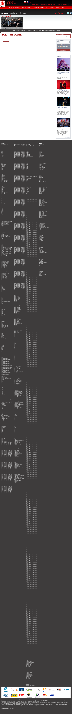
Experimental (41, 174)
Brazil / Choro (3, 193)
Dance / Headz (4, 266)
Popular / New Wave (17, 397)
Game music (3, 338)
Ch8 (2, 214)
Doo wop (3, 289)
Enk (2, 311)
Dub (2, 298)
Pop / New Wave (17, 373)
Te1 (27, 189)
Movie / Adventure (17, 297)
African (2, 155)
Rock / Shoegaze (17, 476)
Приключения (41, 269)
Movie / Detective (17, 308)
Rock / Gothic (16, 449)
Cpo (2, 237)
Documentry (41, 170)
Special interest (41, 240)
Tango (27, 188)
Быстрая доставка (60, 7)
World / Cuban (29, 663)
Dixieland (3, 288)
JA (1, 146)
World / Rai (28, 673)
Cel (2, 211)
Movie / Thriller (16, 326)
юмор (40, 276)
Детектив (40, 260)
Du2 (2, 296)
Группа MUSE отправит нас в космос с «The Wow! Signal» (62, 90)
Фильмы (23, 13)
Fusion (2, 335)
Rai (14, 428)
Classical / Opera (4, 223)
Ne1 (14, 334)
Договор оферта (43, 4)
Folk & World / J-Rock (5, 326)
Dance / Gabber (4, 265)
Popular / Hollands (17, 389)
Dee (2, 285)
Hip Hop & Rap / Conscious (6, 378)
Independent (3, 393)
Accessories (41, 146)
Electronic (3, 309)
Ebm (2, 302)
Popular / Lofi (16, 394)
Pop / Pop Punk (17, 377)
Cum (2, 240)
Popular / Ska (16, 406)
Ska (27, 158)
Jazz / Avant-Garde (4, 415)
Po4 (14, 356)
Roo (27, 147)
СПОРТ (40, 272)
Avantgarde (3, 165)
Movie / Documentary (18, 309)
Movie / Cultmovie (17, 307)
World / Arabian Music (30, 662)
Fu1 (2, 333)
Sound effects (28, 170)
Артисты (4, 13)
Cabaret (2, 207)
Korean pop (3, 426)
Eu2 (2, 315)
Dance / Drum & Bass (5, 261)
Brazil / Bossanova (4, 192)
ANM (2, 159)
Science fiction (41, 237)
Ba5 (2, 168)
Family (40, 175)
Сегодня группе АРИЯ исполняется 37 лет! (10, 28)
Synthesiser (28, 187)
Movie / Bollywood (17, 300)
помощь (68, 36)
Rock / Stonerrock (17, 481)
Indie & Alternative (4, 394)
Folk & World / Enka (5, 325)
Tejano (27, 193)
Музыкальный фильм (43, 265)
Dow (2, 291)
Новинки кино (41, 144)
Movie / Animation (17, 298)
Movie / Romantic (17, 322)
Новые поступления (19, 7)
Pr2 (14, 416)
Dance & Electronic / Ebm (6, 253)
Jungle (2, 421)
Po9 (14, 359)
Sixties (27, 157)
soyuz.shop (28, 700)
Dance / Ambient (4, 256)
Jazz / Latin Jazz (4, 419)
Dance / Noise (3, 272)
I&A (2, 388)
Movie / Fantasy (17, 314)
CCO (2, 210)
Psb (14, 421)
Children (40, 162)
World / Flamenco (29, 666)
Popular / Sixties (17, 405)
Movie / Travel (41, 214)
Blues (2, 179)
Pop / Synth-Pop (17, 383)
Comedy (40, 164)
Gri (2, 348)
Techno (27, 191)
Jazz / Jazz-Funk (4, 418)
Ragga (15, 427)
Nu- (14, 346)
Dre (2, 292)
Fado (2, 320)
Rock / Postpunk (17, 466)
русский (22, 2)
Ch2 (2, 212)
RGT (15, 433)
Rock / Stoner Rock (17, 480)
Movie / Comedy (17, 305)
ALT (39, 150)
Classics (2, 225)
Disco (2, 287)
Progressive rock (17, 419)
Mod (15, 295)
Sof (27, 167)
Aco (2, 150)
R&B (15, 425)
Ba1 (2, 167)
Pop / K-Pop (16, 370)
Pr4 (14, 418)
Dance (2, 246)
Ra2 (14, 426)
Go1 (2, 343)
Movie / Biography (17, 299)
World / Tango (28, 679)
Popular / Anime (17, 384)
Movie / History (16, 317)
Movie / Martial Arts (42, 206)
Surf (27, 179)
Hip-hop (2, 379)
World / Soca (28, 677)
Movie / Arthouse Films (43, 187)
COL (2, 231)
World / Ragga (29, 672)
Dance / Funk (3, 264)
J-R (2, 407)
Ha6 (2, 357)
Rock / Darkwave (17, 445)
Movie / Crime (16, 306)
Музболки (52, 7)
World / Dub (28, 664)
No (14, 341)
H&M (2, 351)
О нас (71, 4)
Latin (2, 429)
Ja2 (2, 409)
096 (39, 145)
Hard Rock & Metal (4, 358)
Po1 (14, 353)
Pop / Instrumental (17, 368)
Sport (40, 241)
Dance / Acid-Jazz (4, 255)
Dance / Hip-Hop (4, 267)
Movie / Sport (16, 325)
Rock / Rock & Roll (17, 473)
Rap (14, 430)
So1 (27, 163)
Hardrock (3, 376)
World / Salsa (28, 676)
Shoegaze (28, 155)
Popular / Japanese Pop (18, 392)
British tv (40, 159)
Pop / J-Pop (16, 369)
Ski (27, 159)
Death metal (3, 284)
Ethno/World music (4, 314)
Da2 (2, 244)
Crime (40, 165)
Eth (2, 313)
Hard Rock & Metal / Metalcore (6, 367)
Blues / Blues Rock (4, 180)
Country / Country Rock (5, 236)
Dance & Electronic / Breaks (6, 248)
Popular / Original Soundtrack (19, 401)
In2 (2, 391)
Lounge (2, 432)
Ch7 (2, 213)
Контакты (60, 4)
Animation (40, 152)
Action (40, 147)
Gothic (2, 346)
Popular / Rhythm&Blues (18, 402)
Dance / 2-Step (4, 254)
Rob (14, 438)
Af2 (2, 152)
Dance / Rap (3, 274)
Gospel (2, 345)
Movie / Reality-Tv (17, 321)
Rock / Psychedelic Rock (18, 469)
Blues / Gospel (4, 182)
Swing (27, 181)
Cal (2, 209)
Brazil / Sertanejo (42, 158)
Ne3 (14, 335)
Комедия (40, 264)
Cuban (2, 239)
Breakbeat (3, 204)
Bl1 (2, 177)
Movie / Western (17, 332)
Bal (2, 169)
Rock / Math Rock (17, 460)
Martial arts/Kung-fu (42, 181)
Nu (14, 345)
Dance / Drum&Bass (5, 262)
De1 (2, 280)
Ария (8, 16)
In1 (2, 390)
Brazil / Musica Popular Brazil (6, 194)
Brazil (2, 191)
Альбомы (14, 13)
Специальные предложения (38, 7)
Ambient (2, 158)
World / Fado (28, 665)
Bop (2, 186)
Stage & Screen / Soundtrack (31, 176)
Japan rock (3, 413)
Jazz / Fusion (3, 417)
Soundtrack (28, 171)
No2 (14, 342)
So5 (27, 165)
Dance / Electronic (4, 263)
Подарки (47, 7)
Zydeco (27, 684)
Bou (2, 188)
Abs (2, 147)
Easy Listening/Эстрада (5, 301)
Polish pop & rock (17, 361)
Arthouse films (41, 155)
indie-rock (3, 403)
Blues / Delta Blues (4, 181)
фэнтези (40, 275)
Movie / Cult (41, 192)
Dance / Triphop (4, 278)
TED (27, 192)
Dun (2, 299)
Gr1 (2, 347)
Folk (2, 324)
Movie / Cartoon (17, 301)
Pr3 (14, 417)
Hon (2, 383)
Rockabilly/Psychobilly (30, 145)
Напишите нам (66, 4)
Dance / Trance (4, 277)
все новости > (67, 137)
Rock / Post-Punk (17, 465)
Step (27, 177)
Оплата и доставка (35, 4)
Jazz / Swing (3, 420)
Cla (2, 220)
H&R (2, 352)
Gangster (3, 339)
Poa (14, 360)
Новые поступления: (33, 30)
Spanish (40, 239)
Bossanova (3, 187)
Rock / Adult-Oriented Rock (19, 440)
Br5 (2, 190)
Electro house (3, 308)
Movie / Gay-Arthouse (43, 202)
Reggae (15, 432)
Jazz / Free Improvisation (5, 416)
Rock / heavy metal (17, 455)
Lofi (2, 431)
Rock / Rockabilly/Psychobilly (19, 475)
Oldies (15, 348)
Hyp (2, 387)
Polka (15, 362)
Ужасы (40, 273)
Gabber (2, 337)
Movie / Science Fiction (18, 323)
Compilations (3, 232)
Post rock (15, 414)
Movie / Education (17, 311)
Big (2, 174)
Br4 (2, 189)
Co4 (2, 227)
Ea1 (2, 300)
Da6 (2, 245)
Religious (40, 230)
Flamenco (3, 321)
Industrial (3, 404)
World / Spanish (29, 678)
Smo (27, 162)
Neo (14, 337)
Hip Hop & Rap (4, 377)
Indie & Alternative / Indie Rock (6, 402)
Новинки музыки (4, 144)
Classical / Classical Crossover (6, 221)
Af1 (2, 151)
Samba (27, 152)
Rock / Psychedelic (17, 468)
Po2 (14, 354)
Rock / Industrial (17, 456)
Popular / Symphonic (17, 409)
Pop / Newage (16, 374)
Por (14, 413)
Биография (41, 254)
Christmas (3, 219)
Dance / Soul (3, 275)
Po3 (14, 355)
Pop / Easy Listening (17, 366)
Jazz (2, 414)
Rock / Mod (16, 461)
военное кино (41, 259)
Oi (14, 347)
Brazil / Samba (4, 203)
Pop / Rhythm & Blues (18, 380)
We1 (27, 660)
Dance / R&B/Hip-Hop (5, 273)
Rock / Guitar (16, 451)
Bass (2, 170)
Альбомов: (23, 30)
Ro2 (14, 437)
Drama (40, 171)
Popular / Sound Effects (18, 407)
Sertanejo (28, 154)
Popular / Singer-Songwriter (19, 404)
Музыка (2, 143)
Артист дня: (3, 16)
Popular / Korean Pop (18, 393)
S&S (27, 150)
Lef (2, 430)
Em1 (2, 310)
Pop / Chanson (16, 365)
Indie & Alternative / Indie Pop (6, 401)
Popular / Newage (42, 226)
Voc (27, 659)
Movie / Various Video (18, 330)
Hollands (3, 381)
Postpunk (15, 415)
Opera (15, 350)
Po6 (14, 357)
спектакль (41, 271)
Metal (2, 440)
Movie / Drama (16, 310)
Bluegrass (3, 178)
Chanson (3, 216)
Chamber (3, 215)
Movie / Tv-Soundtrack (18, 329)
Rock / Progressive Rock (18, 467)
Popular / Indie (16, 390)
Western (40, 249)
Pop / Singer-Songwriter (18, 381)
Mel (2, 437)
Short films (41, 238)
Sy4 (27, 186)
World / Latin (41, 250)
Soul (27, 169)
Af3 (2, 153)
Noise (15, 343)
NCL (15, 333)
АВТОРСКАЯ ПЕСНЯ (43, 252)
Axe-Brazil (3, 166)
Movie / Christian (42, 189)
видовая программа (42, 258)
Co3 (2, 226)
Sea (27, 153)
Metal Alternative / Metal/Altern (6, 443)
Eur (2, 316)
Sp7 (27, 175)
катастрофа (41, 263)
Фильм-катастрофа (42, 274)
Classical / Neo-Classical (5, 222)
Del (2, 286)
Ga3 (2, 336)
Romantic (28, 146)
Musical (40, 218)
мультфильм (41, 266)
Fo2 (2, 323)
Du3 (2, 297)
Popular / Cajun (16, 385)
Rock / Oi (15, 462)
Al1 (2, 156)
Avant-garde (3, 164)
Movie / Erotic (16, 312)
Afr (1, 154)
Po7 (14, 358)
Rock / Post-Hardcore (18, 464)
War (39, 248)
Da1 (2, 243)
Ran (14, 429)
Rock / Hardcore (17, 452)
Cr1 (2, 238)
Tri (26, 194)
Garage (2, 340)
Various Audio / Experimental (31, 198)
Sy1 (27, 182)
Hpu (2, 386)
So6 (27, 166)
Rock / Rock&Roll (17, 474)
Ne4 (14, 336)
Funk (2, 334)
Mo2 (15, 293)
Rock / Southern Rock (18, 477)
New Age (15, 338)
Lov (2, 433)
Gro (2, 349)
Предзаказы (27, 7)
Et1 (2, 312)
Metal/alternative (17, 289)
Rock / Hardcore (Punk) (18, 453)
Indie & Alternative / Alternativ (6, 395)
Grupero (2, 350)
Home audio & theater (5, 382)
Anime (40, 153)
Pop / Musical (16, 372)
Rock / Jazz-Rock (17, 457)
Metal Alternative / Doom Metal (6, 442)
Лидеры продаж (10, 7)
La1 (2, 428)
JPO (39, 180)
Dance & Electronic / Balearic (6, 247)
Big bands (3, 175)
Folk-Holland (3, 327)
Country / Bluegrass (5, 235)
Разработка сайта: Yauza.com (6, 706)
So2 (27, 164)
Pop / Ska (15, 382)
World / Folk (28, 667)
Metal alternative (4, 441)
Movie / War (16, 331)
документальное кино (43, 262)
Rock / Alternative (17, 441)
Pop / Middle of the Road (18, 371)
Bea (2, 171)
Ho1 (2, 380)
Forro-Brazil (3, 328)
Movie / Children (17, 302)
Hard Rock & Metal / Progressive (5, 371)
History (40, 178)
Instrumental (3, 405)
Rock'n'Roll (28, 144)
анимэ (40, 253)
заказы (65, 36)
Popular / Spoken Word (18, 408)
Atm (2, 163)
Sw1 (27, 180)
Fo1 (2, 322)
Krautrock (3, 427)
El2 (2, 303)
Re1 (14, 431)
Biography (3, 176)
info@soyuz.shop (60, 12)
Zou (27, 683)
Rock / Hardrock (17, 454)
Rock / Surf (16, 482)
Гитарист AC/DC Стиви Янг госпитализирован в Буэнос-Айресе (62, 108)
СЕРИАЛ (40, 270)
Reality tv (40, 228)
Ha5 (2, 356)
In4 (2, 392)
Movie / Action (16, 296)
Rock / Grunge (16, 450)
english (30, 2)
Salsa (27, 151)
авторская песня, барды (30, 685)
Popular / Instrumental (18, 391)
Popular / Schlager (17, 403)
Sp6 (27, 174)
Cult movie (41, 166)
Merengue (3, 438)
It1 (1, 406)
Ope (15, 349)
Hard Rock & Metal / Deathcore (5, 362)
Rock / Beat (16, 443)
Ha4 (2, 355)
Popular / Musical (17, 396)
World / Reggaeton (29, 675)
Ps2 (14, 420)
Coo (2, 233)
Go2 (2, 344)
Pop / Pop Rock (17, 378)
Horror (40, 179)
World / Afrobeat (29, 661)
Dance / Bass (3, 257)
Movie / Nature (16, 320)
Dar (2, 279)
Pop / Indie (16, 367)
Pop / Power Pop (17, 379)
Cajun (2, 208)
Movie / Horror (16, 318)
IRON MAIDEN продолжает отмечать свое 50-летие (62, 129)
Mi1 (14, 290)
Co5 (2, 228)
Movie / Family (16, 313)
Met (2, 439)
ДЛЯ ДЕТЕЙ (41, 261)
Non (14, 344)
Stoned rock (28, 178)
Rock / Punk (16, 472)
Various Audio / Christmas (43, 246)
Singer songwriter (29, 156)
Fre (2, 332)
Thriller (40, 242)
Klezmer (2, 425)
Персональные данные (52, 4)
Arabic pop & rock (4, 162)
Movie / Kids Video (17, 319)
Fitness (40, 176)
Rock (15, 439)
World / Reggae (29, 674)
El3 (2, 304)
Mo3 (15, 294)
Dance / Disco (3, 260)
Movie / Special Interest (18, 324)
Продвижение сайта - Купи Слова (7, 708)
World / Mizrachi (29, 671)
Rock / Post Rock (17, 463)
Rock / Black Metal (17, 444)
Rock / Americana (17, 442)
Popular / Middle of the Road (19, 395)
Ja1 (2, 408)
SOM (27, 168)
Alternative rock (4, 157)
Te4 (27, 190)
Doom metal (3, 290)
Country (2, 234)
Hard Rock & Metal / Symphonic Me (5, 375)
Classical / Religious (5, 224)
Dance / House (4, 268)
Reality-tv (40, 229)
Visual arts (41, 247)
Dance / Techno (4, 276)
